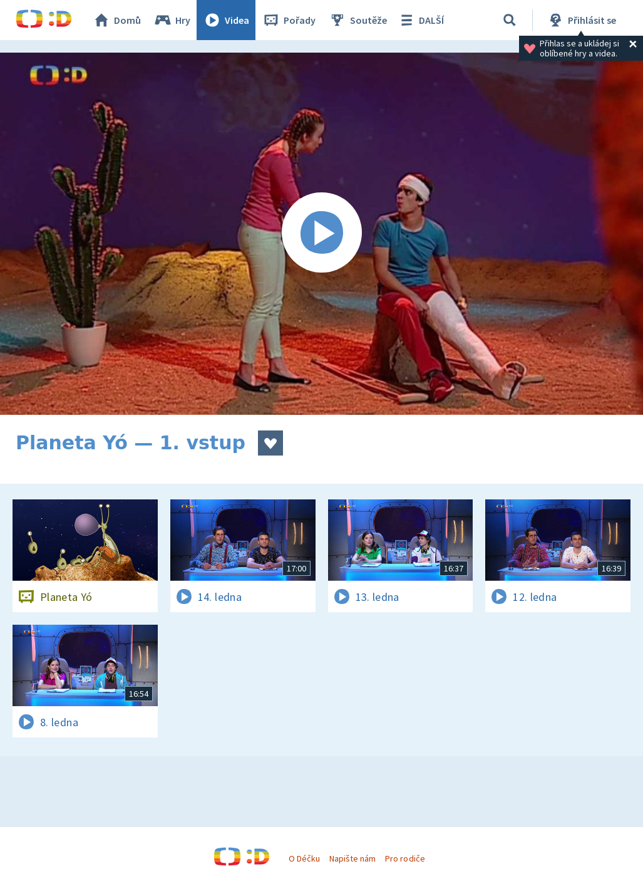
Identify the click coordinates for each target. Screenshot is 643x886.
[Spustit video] (321, 234)
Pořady (289, 20)
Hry (171, 20)
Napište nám (352, 858)
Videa (226, 20)
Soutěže (357, 20)
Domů (116, 20)
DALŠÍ (420, 20)
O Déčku (304, 858)
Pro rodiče (404, 858)
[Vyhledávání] (509, 20)
